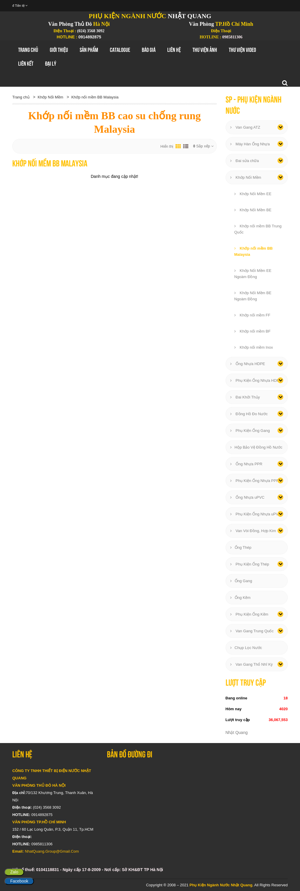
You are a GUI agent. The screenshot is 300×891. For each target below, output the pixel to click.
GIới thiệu (59, 50)
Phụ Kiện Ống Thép (249, 564)
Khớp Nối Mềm (50, 97)
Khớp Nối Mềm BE (253, 210)
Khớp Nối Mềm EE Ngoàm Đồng (253, 273)
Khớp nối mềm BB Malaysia (94, 97)
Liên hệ (174, 50)
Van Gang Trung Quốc (252, 631)
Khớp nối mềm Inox (253, 347)
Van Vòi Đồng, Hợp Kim (253, 531)
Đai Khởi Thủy (245, 397)
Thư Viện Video (242, 50)
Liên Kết (25, 64)
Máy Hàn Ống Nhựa (250, 144)
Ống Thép (240, 547)
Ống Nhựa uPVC (247, 497)
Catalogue (120, 50)
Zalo (14, 872)
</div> (197, 802)
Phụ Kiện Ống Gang (250, 430)
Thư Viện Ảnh (204, 50)
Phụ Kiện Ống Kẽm (249, 614)
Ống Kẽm (240, 597)
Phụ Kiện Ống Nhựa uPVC (255, 514)
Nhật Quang (237, 732)
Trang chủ (28, 50)
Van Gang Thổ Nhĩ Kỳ (251, 664)
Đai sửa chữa (244, 161)
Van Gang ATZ (245, 127)
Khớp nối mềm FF (252, 315)
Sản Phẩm (89, 50)
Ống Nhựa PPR (246, 464)
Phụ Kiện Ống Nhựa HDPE (256, 380)
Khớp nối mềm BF (252, 331)
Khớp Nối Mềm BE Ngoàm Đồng (253, 296)
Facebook (19, 881)
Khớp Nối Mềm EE (253, 194)
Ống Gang (241, 581)
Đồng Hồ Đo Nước (249, 414)
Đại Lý (50, 64)
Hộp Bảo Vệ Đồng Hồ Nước (256, 447)
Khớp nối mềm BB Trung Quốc (258, 229)
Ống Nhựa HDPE (247, 364)
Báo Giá (149, 50)
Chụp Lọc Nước (246, 647)
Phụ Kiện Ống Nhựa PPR (254, 480)
